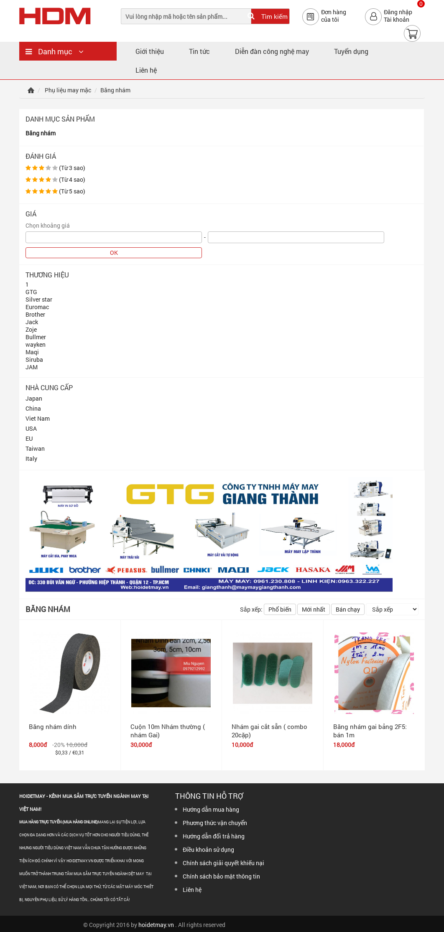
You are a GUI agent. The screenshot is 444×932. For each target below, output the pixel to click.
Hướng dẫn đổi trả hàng (214, 836)
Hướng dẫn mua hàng (211, 809)
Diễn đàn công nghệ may (272, 51)
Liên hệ (146, 70)
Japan (34, 398)
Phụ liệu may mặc (68, 90)
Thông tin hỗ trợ (209, 796)
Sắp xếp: (251, 609)
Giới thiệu (149, 51)
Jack (32, 322)
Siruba (34, 359)
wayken (36, 344)
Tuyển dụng (351, 51)
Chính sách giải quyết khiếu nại (223, 863)
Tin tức (199, 51)
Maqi (32, 352)
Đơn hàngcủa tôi (333, 15)
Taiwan (35, 448)
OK (114, 252)
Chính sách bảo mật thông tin (221, 876)
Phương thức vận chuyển (215, 823)
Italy (31, 458)
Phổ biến (279, 609)
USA (31, 428)
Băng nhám (41, 133)
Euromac (37, 307)
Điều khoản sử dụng (208, 849)
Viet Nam (38, 418)
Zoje (31, 329)
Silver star (39, 299)
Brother (35, 314)
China (33, 408)
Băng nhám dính (53, 726)
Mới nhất (313, 609)
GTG (31, 292)
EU (29, 438)
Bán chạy (348, 609)
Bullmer (36, 337)
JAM (32, 367)
